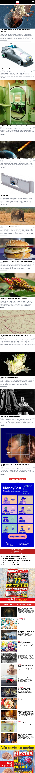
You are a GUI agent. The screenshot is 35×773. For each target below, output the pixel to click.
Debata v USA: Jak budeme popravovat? (13, 125)
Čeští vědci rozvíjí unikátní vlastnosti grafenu (15, 565)
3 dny (18, 553)
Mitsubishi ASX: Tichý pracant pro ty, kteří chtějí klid (26, 677)
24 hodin (13, 553)
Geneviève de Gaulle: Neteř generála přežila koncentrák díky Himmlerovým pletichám (26, 655)
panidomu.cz (20, 721)
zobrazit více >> (3, 40)
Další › (22, 479)
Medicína (2, 32)
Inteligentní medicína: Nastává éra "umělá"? (15, 558)
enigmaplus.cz (20, 607)
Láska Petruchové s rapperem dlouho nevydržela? (25, 735)
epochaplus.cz (20, 687)
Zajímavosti (2, 127)
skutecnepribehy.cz (21, 618)
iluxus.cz (19, 664)
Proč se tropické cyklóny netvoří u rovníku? (15, 556)
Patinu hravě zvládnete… (24, 722)
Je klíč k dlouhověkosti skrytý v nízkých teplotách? (17, 560)
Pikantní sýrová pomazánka (24, 699)
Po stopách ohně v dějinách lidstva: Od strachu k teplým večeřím (24, 689)
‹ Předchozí (14, 479)
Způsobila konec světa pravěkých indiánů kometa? (17, 158)
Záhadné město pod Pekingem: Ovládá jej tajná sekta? (25, 609)
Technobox (4, 195)
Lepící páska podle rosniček (9, 377)
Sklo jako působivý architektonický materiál (26, 632)
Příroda (1, 227)
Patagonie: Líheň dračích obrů (10, 416)
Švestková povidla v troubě (24, 642)
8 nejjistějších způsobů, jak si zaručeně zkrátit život (17, 261)
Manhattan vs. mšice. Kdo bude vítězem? (14, 298)
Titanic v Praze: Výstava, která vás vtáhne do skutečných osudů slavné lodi (26, 712)
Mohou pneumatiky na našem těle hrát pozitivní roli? (16, 336)
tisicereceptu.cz (20, 641)
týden (22, 553)
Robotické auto (5, 69)
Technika (2, 70)
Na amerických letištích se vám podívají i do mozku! (14, 464)
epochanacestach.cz (21, 710)
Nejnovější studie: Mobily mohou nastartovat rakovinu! (15, 30)
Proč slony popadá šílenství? (9, 226)
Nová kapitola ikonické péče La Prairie (25, 666)
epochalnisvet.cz (21, 675)
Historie (1, 160)
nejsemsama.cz (20, 698)
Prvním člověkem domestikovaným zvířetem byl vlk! (17, 562)
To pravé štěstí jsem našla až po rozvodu (25, 620)
